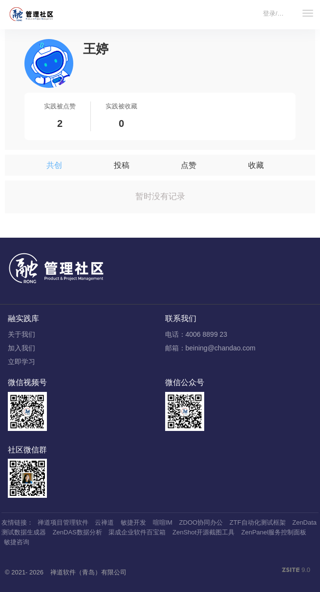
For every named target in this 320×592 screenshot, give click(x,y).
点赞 (188, 165)
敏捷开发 (133, 522)
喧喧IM (162, 522)
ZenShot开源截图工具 (203, 532)
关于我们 (21, 334)
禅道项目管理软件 (63, 522)
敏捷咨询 (16, 542)
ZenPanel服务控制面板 (274, 532)
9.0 (296, 570)
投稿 (121, 165)
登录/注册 (276, 13)
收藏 (256, 165)
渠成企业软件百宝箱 (137, 532)
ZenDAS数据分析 (77, 532)
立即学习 (21, 362)
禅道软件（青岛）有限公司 (88, 572)
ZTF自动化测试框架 (258, 522)
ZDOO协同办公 (201, 522)
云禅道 (104, 522)
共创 (54, 165)
